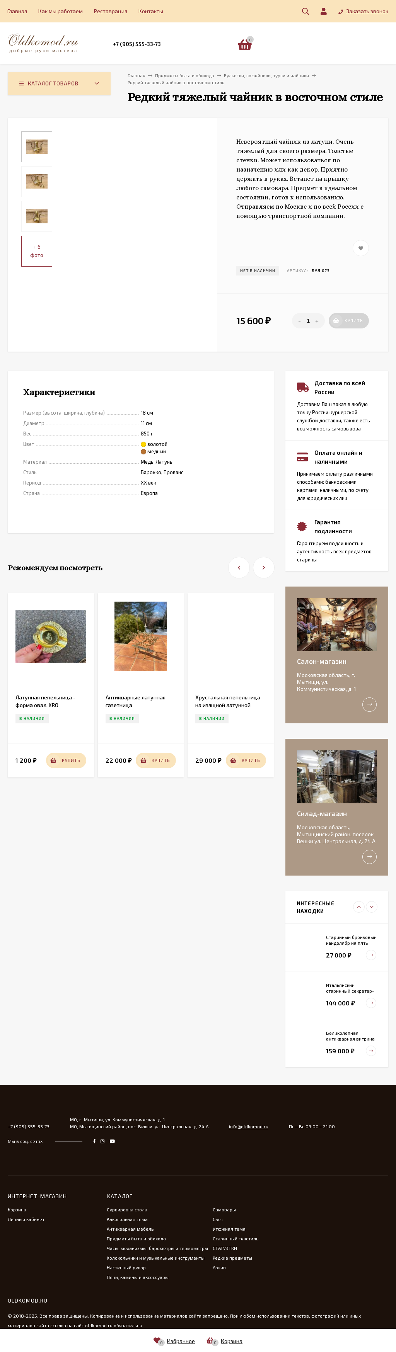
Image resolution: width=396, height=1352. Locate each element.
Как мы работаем (60, 11)
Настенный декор (126, 1267)
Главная (17, 11)
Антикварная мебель (130, 1228)
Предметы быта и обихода (136, 1238)
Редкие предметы (232, 1257)
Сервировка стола (127, 1209)
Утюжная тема (229, 1228)
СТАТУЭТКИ (225, 1248)
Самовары (224, 1209)
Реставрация (110, 11)
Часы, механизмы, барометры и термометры (157, 1248)
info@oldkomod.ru (248, 1126)
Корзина (17, 1209)
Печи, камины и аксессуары (138, 1277)
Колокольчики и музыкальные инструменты (156, 1257)
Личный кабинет (26, 1219)
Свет (218, 1219)
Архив (219, 1267)
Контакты (150, 11)
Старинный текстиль (235, 1238)
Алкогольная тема (127, 1219)
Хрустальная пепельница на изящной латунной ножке (227, 705)
